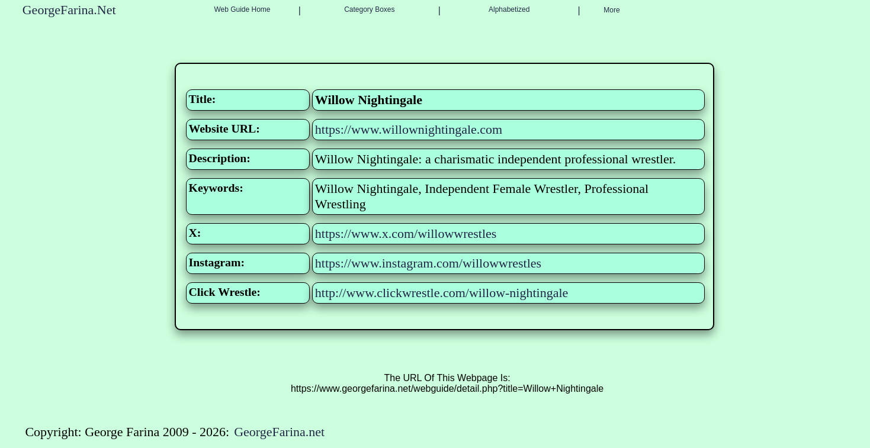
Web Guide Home (242, 9)
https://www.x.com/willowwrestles (406, 233)
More (611, 10)
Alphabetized (509, 9)
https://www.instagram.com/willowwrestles (428, 263)
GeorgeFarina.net (279, 431)
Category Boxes (369, 9)
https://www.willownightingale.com (408, 129)
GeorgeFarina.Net (69, 9)
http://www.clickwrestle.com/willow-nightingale (442, 292)
